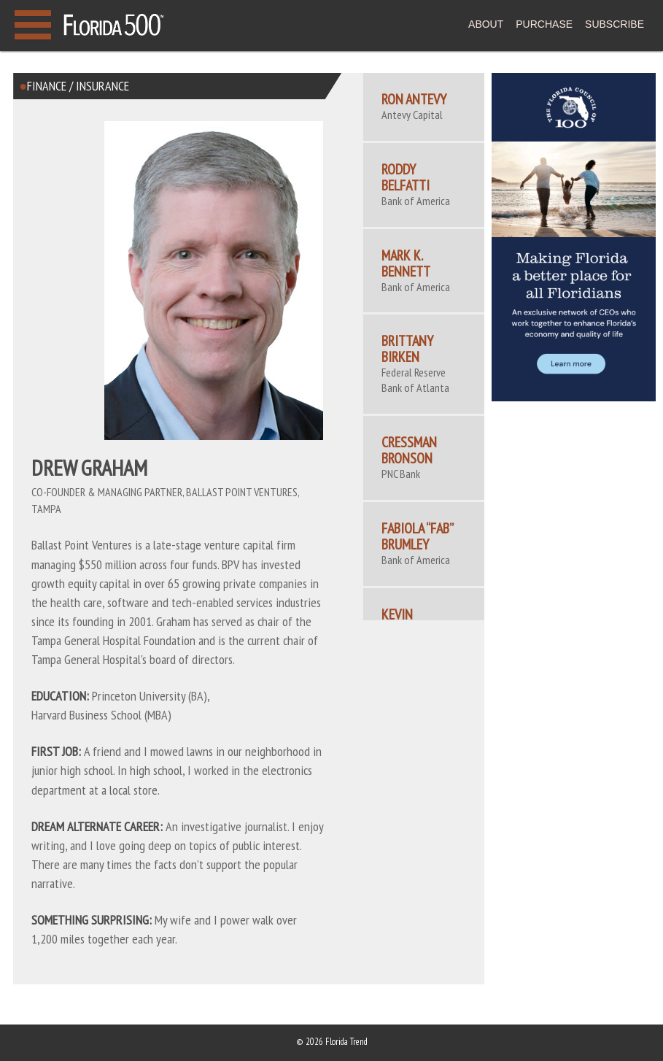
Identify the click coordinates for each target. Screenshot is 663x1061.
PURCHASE (544, 24)
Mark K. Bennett (405, 263)
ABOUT (485, 24)
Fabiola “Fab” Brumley (417, 536)
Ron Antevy (413, 99)
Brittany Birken (407, 348)
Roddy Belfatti (405, 177)
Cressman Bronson (409, 450)
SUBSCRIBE (614, 24)
